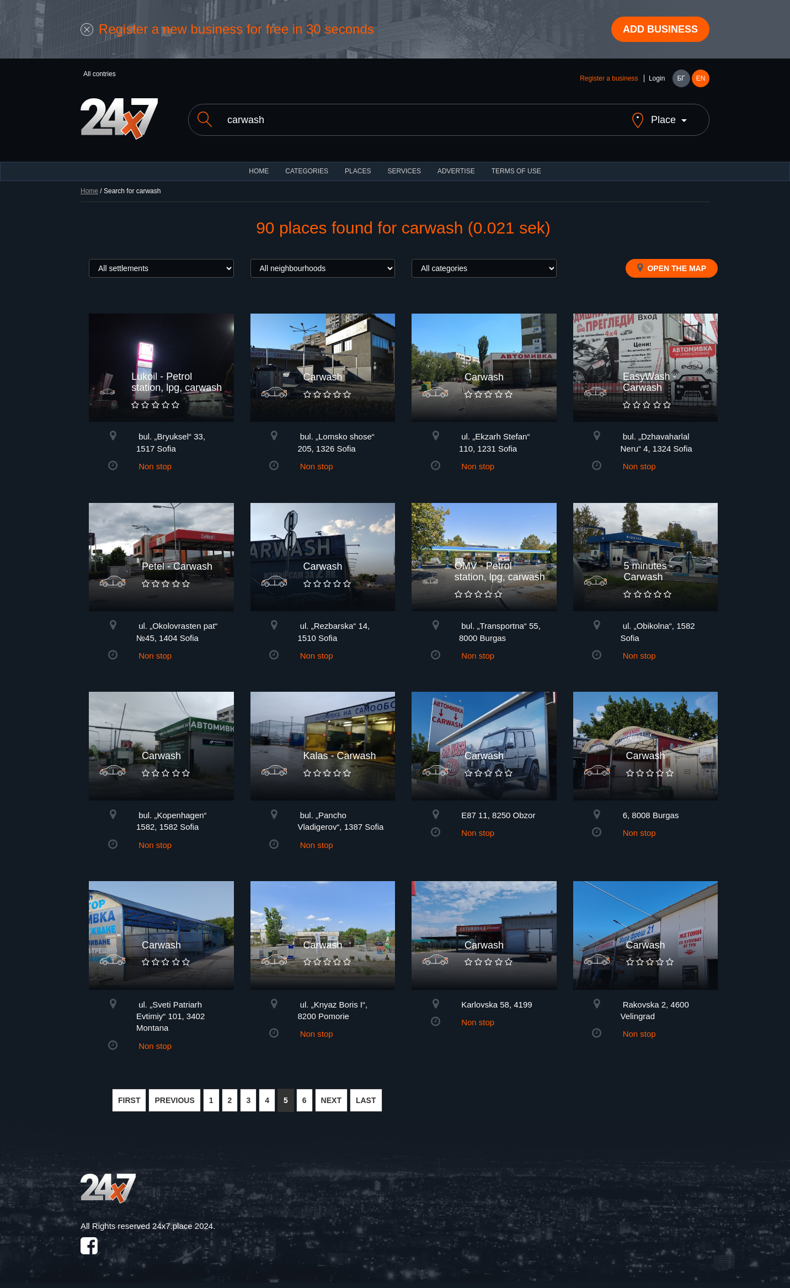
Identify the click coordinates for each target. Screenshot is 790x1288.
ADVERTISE (456, 171)
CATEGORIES (306, 171)
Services (403, 171)
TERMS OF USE (516, 171)
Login (657, 78)
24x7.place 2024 (182, 1226)
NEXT (331, 1100)
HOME (259, 171)
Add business (660, 29)
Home (89, 191)
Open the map (671, 268)
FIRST (129, 1100)
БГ (681, 78)
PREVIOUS (174, 1100)
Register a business (609, 78)
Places (358, 171)
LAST (366, 1100)
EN (701, 78)
